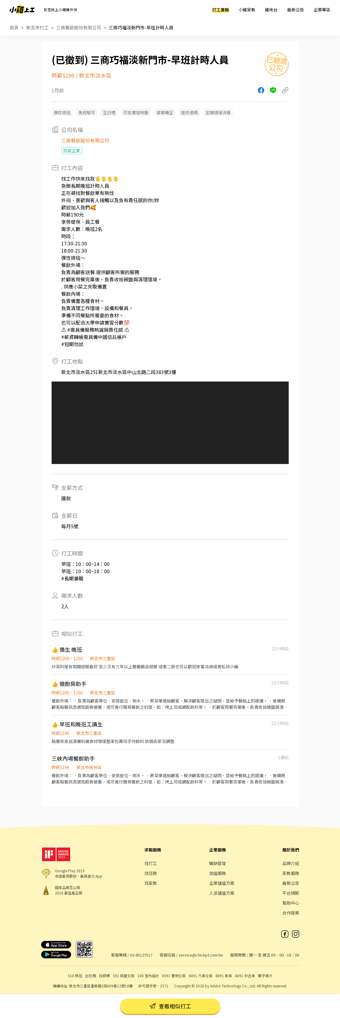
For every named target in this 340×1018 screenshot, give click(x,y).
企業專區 (322, 10)
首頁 (14, 27)
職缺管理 (217, 863)
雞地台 (271, 10)
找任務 (150, 873)
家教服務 (290, 873)
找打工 (150, 863)
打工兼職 (220, 10)
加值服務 (217, 873)
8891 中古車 (245, 975)
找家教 (150, 883)
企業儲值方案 (221, 883)
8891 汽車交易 (200, 975)
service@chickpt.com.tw (201, 955)
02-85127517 (141, 955)
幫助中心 (290, 903)
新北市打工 (37, 27)
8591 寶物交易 (174, 975)
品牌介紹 (290, 863)
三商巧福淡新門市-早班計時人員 (141, 27)
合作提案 (290, 913)
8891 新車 (223, 975)
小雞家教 (247, 10)
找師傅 (104, 975)
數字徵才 (265, 975)
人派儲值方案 (221, 893)
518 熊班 (75, 975)
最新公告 (295, 10)
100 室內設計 (148, 975)
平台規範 (290, 893)
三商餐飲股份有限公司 (78, 27)
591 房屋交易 (123, 975)
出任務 (90, 975)
